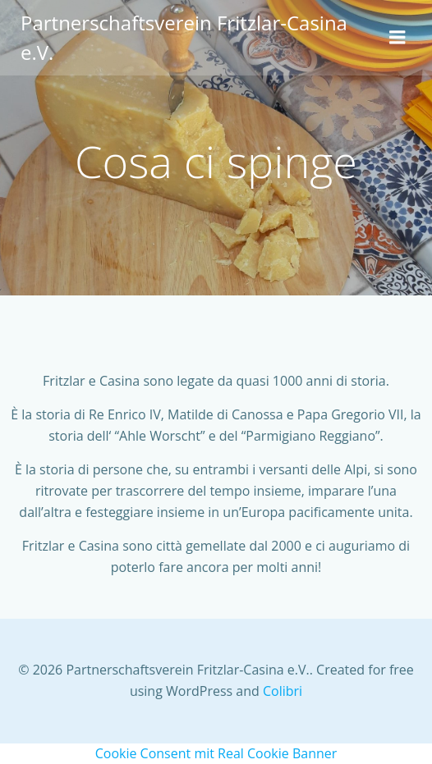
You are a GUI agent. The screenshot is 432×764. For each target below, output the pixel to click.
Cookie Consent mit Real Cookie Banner (216, 753)
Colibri (282, 691)
